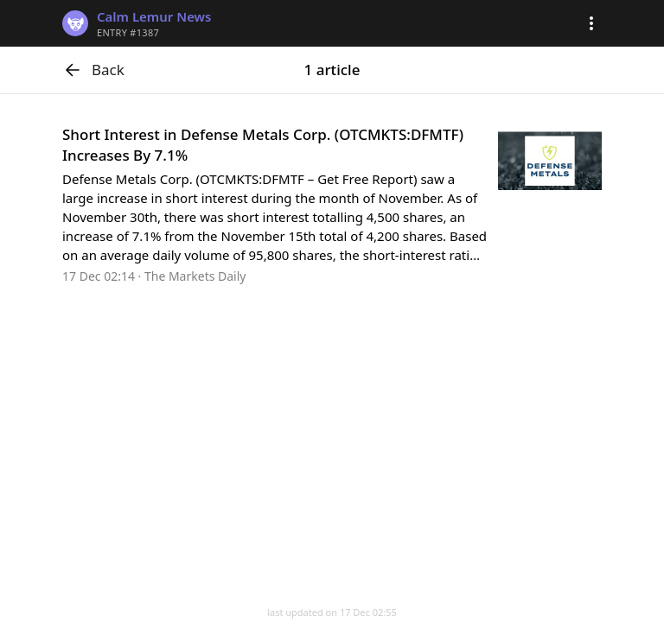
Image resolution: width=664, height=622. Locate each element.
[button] (591, 23)
